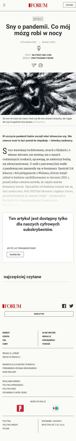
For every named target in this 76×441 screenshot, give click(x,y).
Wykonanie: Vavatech (51, 421)
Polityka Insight (10, 424)
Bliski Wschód (49, 332)
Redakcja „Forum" (11, 353)
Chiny (5, 343)
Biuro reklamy (9, 371)
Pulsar (6, 428)
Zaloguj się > (15, 254)
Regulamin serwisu (11, 381)
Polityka (7, 421)
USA (4, 340)
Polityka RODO (9, 388)
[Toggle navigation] (4, 5)
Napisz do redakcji (11, 357)
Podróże (46, 343)
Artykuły (38, 19)
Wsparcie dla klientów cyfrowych (19, 364)
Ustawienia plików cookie (15, 392)
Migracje (46, 336)
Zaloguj (69, 5)
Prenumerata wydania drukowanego (20, 368)
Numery (6, 332)
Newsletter (39, 314)
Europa (6, 336)
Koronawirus (48, 340)
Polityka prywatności (13, 385)
